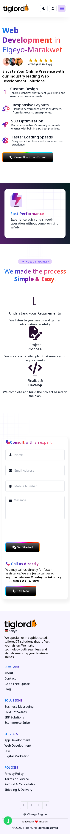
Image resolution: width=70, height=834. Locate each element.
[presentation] (33, 530)
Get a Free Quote (17, 684)
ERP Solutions (14, 717)
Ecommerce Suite (17, 723)
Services (11, 734)
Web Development (17, 746)
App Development (17, 740)
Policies (11, 767)
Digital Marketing (16, 756)
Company (12, 667)
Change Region (35, 814)
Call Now (20, 591)
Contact (10, 678)
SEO (7, 751)
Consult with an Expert (27, 157)
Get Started (22, 547)
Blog (7, 689)
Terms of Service (16, 779)
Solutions (13, 700)
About (8, 673)
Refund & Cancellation (20, 784)
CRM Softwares (15, 712)
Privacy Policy (14, 774)
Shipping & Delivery (18, 790)
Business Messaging (19, 707)
